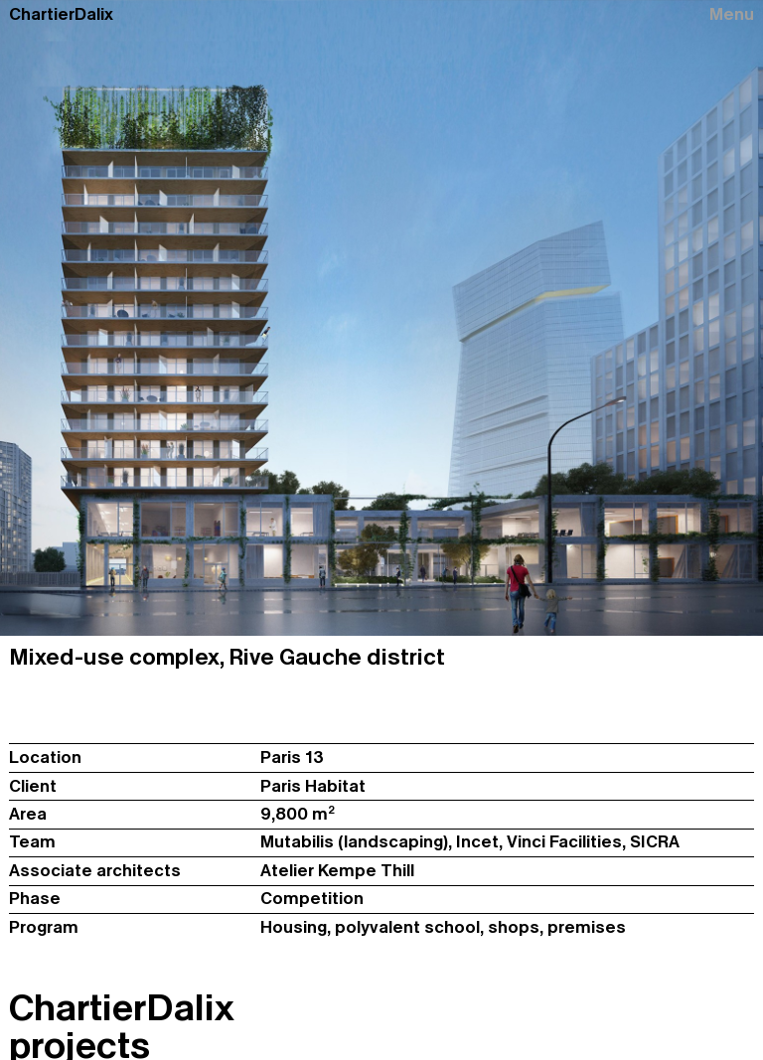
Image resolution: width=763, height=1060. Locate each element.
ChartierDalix (61, 14)
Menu (731, 14)
